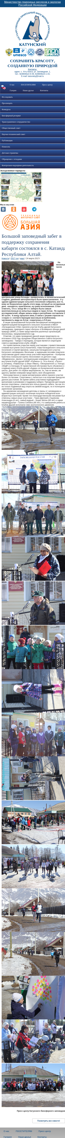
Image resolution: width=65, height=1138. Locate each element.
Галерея (13, 90)
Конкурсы (6, 109)
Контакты (44, 90)
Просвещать (7, 103)
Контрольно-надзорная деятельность (18, 165)
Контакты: (32, 69)
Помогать (6, 146)
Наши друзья (28, 90)
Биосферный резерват (11, 115)
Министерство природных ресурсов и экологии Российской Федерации (32, 3)
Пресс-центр (47, 85)
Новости (5, 258)
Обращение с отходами (12, 159)
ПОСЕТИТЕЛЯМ (28, 85)
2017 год (15, 258)
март (22, 258)
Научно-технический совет (13, 134)
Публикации (7, 140)
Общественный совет (11, 128)
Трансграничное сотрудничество (16, 122)
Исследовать (7, 97)
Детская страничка (10, 153)
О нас (12, 85)
